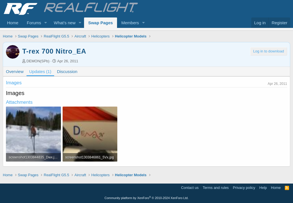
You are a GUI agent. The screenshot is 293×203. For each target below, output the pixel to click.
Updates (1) (40, 71)
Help (263, 188)
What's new (65, 22)
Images (14, 82)
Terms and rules (216, 188)
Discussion (67, 71)
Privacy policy (244, 188)
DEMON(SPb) (38, 61)
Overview (15, 71)
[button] (46, 22)
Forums (34, 22)
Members (130, 22)
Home (12, 22)
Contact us (190, 188)
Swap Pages (100, 22)
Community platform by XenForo (147, 198)
